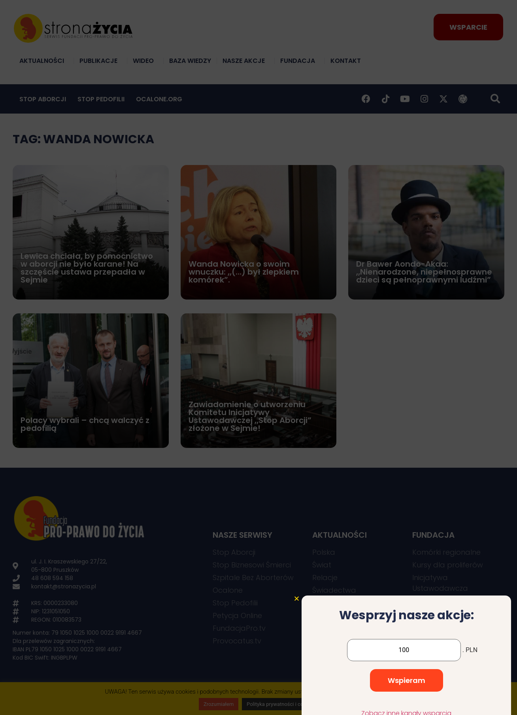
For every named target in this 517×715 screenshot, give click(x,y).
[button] (297, 639)
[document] (258, 357)
